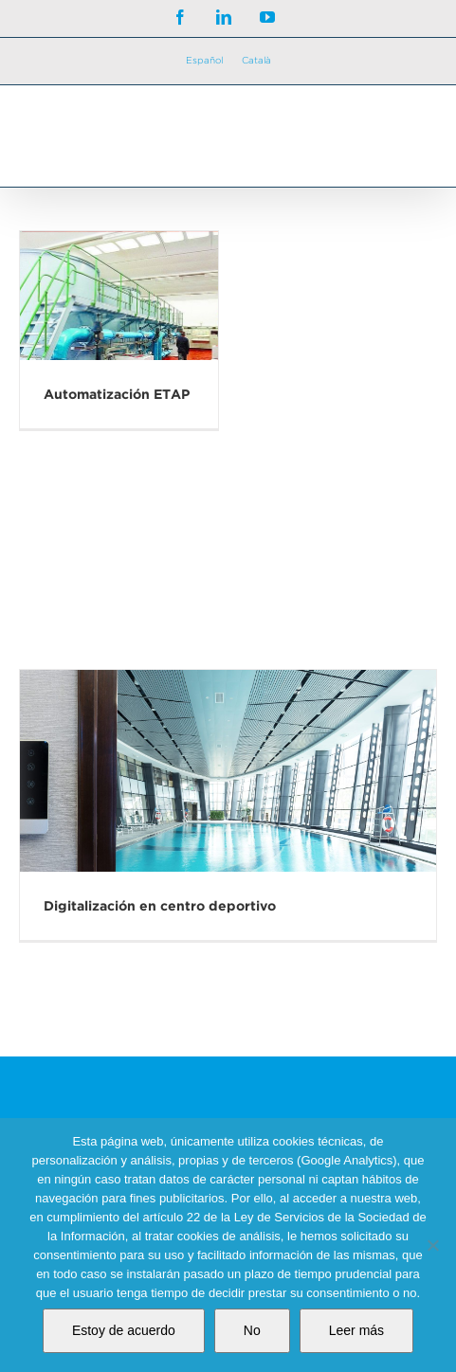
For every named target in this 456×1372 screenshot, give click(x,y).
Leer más (356, 1330)
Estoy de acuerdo (123, 1330)
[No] (432, 1245)
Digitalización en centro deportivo (160, 905)
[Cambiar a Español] (204, 61)
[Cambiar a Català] (256, 61)
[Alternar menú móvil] (418, 127)
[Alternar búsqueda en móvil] (379, 127)
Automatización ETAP (117, 394)
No (252, 1330)
